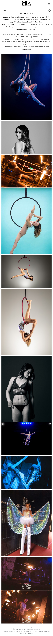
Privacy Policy (38, 631)
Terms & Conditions (29, 631)
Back (5, 10)
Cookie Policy (45, 631)
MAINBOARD (29, 633)
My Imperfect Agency (26, 3)
